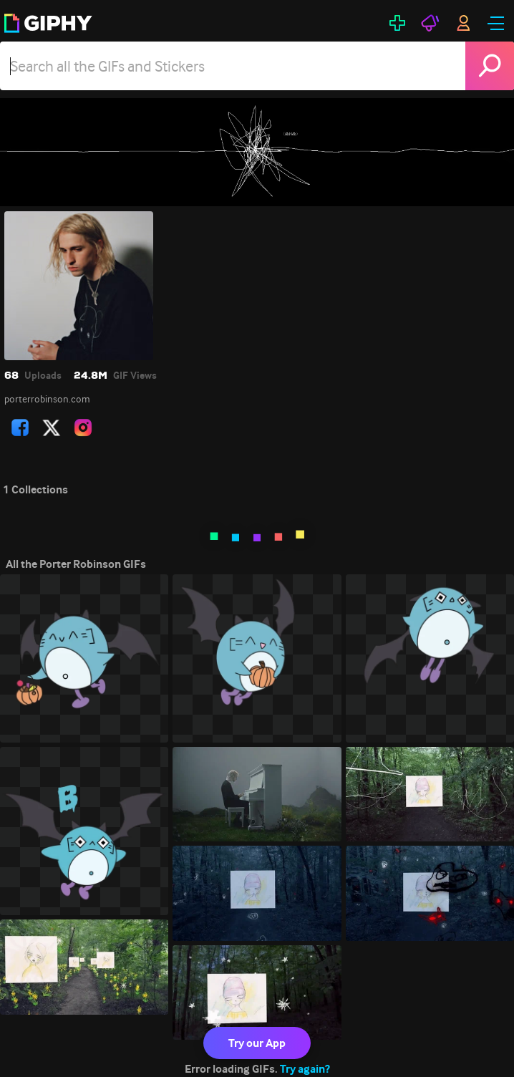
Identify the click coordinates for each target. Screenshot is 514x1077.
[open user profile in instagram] (83, 427)
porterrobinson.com (47, 399)
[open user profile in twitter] (51, 427)
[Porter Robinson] (257, 152)
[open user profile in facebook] (20, 427)
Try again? (305, 1069)
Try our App (257, 1043)
